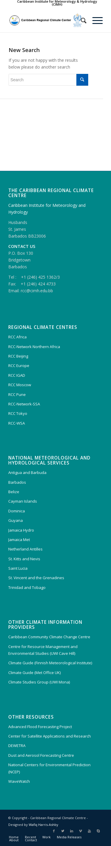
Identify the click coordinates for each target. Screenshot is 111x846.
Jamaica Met (19, 539)
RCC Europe (18, 365)
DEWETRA (16, 745)
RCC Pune (17, 394)
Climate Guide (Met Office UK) (34, 672)
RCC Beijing (18, 356)
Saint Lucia (18, 568)
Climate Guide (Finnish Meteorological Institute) (50, 662)
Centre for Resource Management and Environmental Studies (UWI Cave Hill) (43, 650)
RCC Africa (17, 337)
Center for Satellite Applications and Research (49, 736)
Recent (30, 837)
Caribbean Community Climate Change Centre (49, 636)
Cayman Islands (22, 501)
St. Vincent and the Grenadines (36, 577)
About (14, 840)
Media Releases (69, 837)
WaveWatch (19, 781)
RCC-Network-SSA (24, 404)
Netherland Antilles (25, 549)
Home (14, 837)
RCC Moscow (19, 384)
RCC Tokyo (17, 413)
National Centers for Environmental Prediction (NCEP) (49, 768)
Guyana (15, 520)
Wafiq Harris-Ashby (43, 824)
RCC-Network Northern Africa (34, 346)
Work (46, 837)
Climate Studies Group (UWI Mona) (39, 682)
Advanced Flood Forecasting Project (40, 726)
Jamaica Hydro (21, 530)
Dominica (16, 511)
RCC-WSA (16, 423)
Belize (13, 491)
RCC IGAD (16, 375)
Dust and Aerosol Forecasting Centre (41, 755)
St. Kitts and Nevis (24, 558)
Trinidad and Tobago (27, 587)
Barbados (17, 482)
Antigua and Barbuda (27, 472)
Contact (31, 840)
